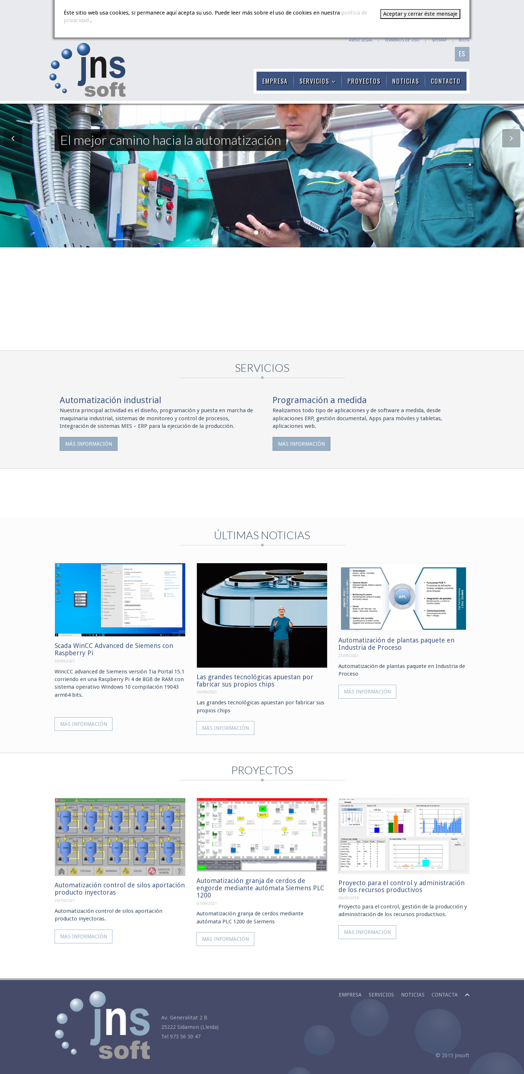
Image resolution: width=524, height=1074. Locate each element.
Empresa (350, 995)
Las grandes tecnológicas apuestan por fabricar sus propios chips (254, 680)
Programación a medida (320, 400)
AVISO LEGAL (361, 40)
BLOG (464, 40)
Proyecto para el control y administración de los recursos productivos (401, 886)
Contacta (445, 995)
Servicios (381, 995)
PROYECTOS (364, 81)
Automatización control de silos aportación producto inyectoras (120, 888)
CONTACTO (446, 81)
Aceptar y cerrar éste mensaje (420, 14)
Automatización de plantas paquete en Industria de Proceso (396, 643)
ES (462, 53)
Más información (88, 444)
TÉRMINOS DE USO (402, 40)
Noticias (413, 995)
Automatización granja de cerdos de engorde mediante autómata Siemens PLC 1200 (260, 888)
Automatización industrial (110, 400)
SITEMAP (439, 40)
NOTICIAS (405, 81)
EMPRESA (275, 81)
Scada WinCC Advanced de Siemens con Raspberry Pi (114, 649)
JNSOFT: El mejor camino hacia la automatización (87, 70)
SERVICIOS (317, 81)
